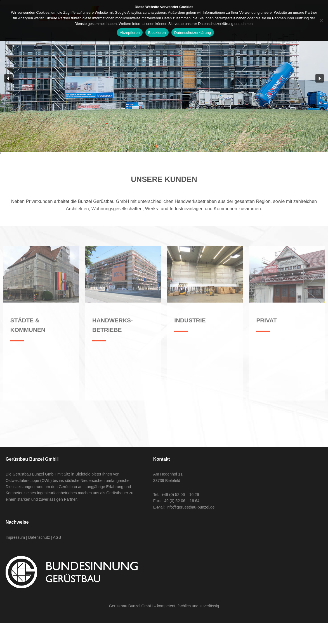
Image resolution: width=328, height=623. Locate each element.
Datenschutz (39, 537)
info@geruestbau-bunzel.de (190, 507)
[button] (8, 78)
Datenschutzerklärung (192, 33)
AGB (57, 537)
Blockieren (157, 33)
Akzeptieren (130, 33)
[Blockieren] (321, 20)
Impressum (15, 537)
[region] (164, 78)
